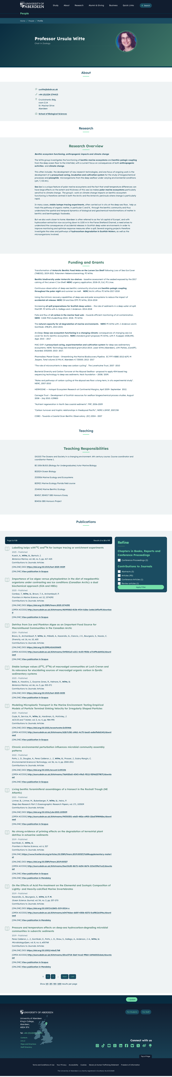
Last (73, 976)
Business (114, 5)
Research (80, 5)
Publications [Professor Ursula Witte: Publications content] (86, 522)
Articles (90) (127, 575)
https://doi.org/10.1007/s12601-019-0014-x (48, 908)
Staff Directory (26, 1048)
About (68, 5)
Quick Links (129, 5)
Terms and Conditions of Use (43, 1066)
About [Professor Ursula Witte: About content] (86, 73)
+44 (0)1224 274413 (48, 94)
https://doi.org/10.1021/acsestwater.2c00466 (49, 728)
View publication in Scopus (35, 571)
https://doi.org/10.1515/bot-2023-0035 (46, 693)
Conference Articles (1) (132, 579)
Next (65, 976)
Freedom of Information (130, 1066)
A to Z (23, 1042)
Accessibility (73, 1066)
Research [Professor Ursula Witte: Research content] (86, 128)
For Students (129, 1013)
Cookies (84, 1066)
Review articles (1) (130, 583)
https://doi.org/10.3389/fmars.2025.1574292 (48, 605)
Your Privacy (61, 1066)
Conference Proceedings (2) (135, 560)
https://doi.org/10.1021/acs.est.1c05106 (46, 770)
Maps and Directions (28, 1045)
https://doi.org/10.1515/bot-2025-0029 (46, 567)
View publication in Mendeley (36, 878)
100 (59, 984)
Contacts (24, 1039)
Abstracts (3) (128, 572)
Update (131, 1000)
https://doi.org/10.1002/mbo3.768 (43, 950)
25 (51, 984)
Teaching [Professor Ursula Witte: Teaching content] (86, 431)
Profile (40, 21)
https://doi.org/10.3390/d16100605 (44, 647)
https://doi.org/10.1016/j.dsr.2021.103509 (47, 812)
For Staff (145, 1013)
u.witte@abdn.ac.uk (48, 89)
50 (55, 984)
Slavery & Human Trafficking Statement (104, 1066)
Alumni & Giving (97, 5)
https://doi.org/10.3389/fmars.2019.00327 (47, 862)
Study (57, 5)
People (25, 13)
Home (22, 21)
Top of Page (145, 1057)
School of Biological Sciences (53, 114)
